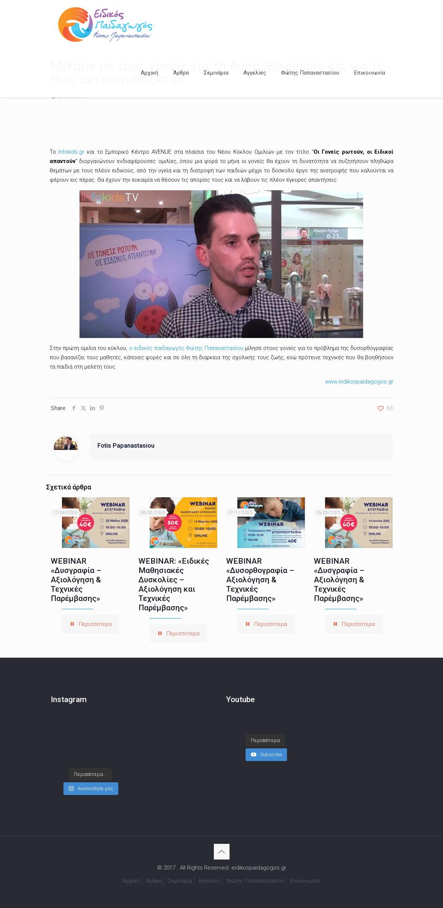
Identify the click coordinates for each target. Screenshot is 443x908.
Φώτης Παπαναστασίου (255, 880)
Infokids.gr (71, 151)
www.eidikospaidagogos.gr (359, 381)
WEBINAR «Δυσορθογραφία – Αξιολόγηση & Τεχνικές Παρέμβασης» (260, 580)
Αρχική (131, 880)
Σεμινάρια (180, 880)
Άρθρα (154, 880)
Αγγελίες (209, 880)
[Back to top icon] (222, 852)
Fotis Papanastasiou (126, 445)
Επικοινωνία (305, 880)
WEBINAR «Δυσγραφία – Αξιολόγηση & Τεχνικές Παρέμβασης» (76, 580)
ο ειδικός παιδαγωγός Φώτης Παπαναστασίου (186, 348)
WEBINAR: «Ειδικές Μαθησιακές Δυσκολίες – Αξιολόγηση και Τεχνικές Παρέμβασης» (173, 584)
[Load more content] (265, 733)
